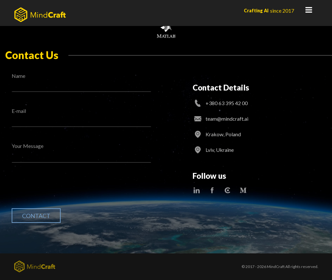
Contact (36, 215)
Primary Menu (308, 9)
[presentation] (61, 190)
